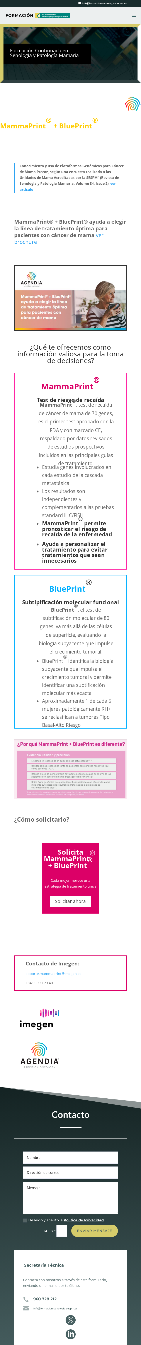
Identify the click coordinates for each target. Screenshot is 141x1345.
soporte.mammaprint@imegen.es (53, 973)
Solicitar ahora (70, 901)
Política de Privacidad (84, 1259)
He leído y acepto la (63, 1259)
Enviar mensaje (94, 1269)
